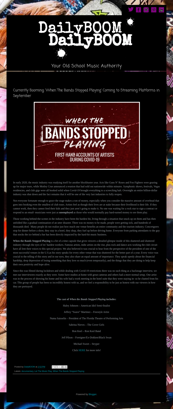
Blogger (92, 394)
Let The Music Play (43, 371)
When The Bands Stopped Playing (68, 371)
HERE (82, 350)
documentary (27, 371)
